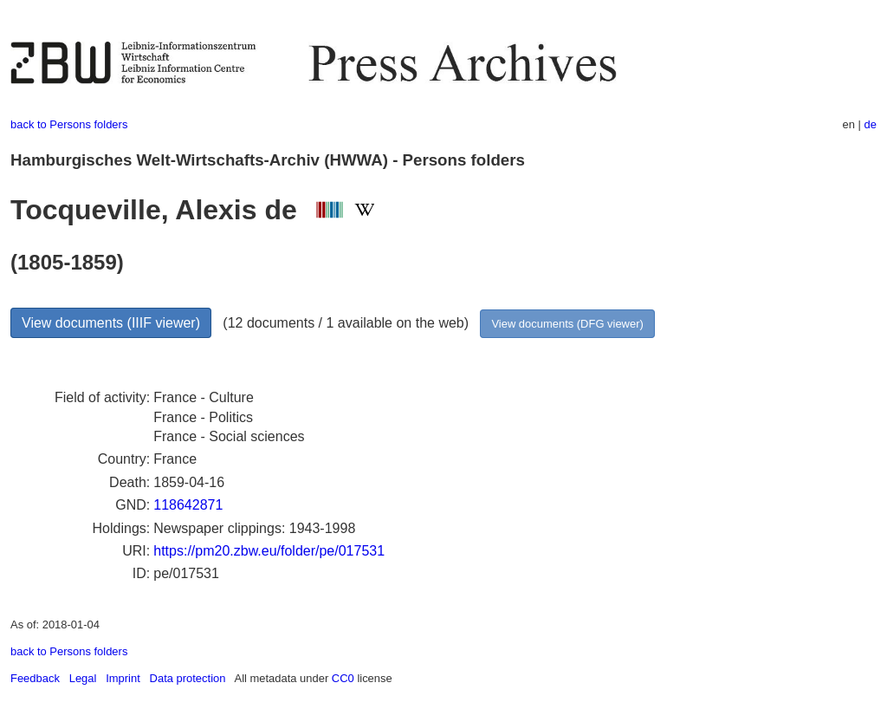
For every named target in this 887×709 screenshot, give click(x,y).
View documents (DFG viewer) (567, 323)
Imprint (123, 678)
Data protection (188, 678)
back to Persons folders (68, 124)
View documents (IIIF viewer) (111, 322)
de (870, 124)
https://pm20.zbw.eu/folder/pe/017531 (269, 550)
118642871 (188, 505)
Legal (83, 678)
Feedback (35, 678)
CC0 (343, 678)
